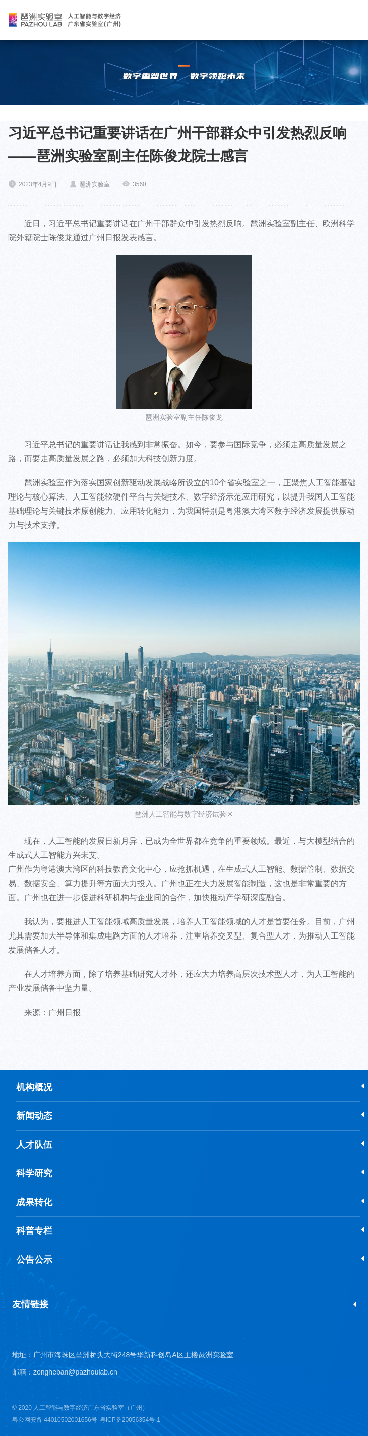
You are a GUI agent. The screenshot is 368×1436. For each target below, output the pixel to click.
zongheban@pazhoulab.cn (75, 1372)
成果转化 (34, 1202)
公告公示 (34, 1260)
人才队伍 (34, 1145)
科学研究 (34, 1173)
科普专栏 (34, 1231)
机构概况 (34, 1087)
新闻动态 (34, 1116)
